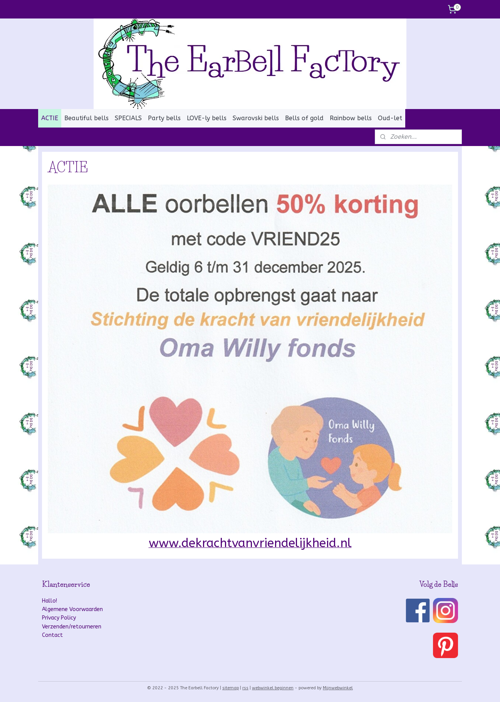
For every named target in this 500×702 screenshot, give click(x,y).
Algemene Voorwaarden (72, 609)
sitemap (230, 687)
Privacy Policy (59, 618)
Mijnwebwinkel (338, 687)
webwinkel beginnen (273, 687)
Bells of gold (304, 118)
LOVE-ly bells (207, 118)
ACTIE (49, 118)
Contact (52, 635)
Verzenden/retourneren (71, 626)
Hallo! (49, 601)
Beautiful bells (86, 118)
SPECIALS (128, 118)
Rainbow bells (351, 118)
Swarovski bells (256, 118)
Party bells (164, 118)
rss (245, 687)
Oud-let (390, 118)
